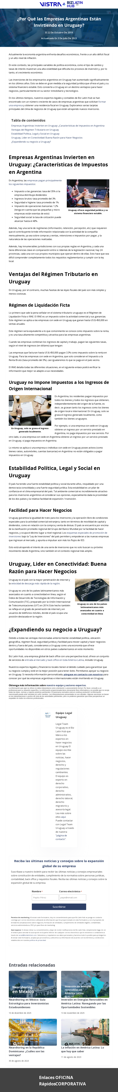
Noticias (18, 1007)
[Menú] (111, 4)
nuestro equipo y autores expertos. (66, 685)
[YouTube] (31, 1061)
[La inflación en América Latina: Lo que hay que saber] (85, 942)
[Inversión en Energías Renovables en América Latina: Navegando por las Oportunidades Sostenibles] (85, 895)
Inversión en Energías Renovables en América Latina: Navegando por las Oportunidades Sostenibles (81, 914)
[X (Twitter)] (31, 1046)
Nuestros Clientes (23, 1013)
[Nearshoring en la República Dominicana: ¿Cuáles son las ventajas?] (33, 942)
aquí (50, 741)
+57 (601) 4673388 (85, 1011)
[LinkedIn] (45, 1046)
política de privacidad (38, 851)
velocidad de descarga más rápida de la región (35, 583)
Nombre (37, 803)
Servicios (18, 996)
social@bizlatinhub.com (28, 846)
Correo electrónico (71, 803)
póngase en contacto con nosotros (83, 674)
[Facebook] (16, 1046)
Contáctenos (20, 1030)
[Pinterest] (45, 1061)
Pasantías (19, 1024)
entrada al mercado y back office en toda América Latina (54, 660)
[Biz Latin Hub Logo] (27, 4)
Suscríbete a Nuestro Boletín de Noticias (25, 1083)
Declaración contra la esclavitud (21, 1087)
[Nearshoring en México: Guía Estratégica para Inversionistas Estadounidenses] (33, 895)
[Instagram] (16, 1061)
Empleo (18, 1018)
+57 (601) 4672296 (85, 1015)
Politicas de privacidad (16, 1078)
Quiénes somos (22, 1002)
